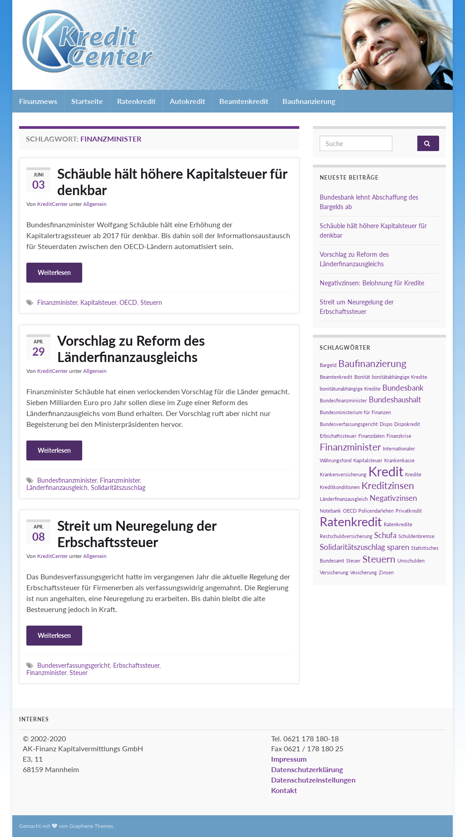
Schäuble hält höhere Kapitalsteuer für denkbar (172, 181)
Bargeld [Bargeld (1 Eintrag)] (328, 365)
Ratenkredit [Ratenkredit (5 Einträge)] (351, 521)
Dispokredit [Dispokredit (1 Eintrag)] (407, 424)
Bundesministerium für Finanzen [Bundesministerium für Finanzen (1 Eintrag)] (355, 412)
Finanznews (38, 101)
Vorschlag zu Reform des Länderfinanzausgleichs (131, 348)
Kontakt (284, 790)
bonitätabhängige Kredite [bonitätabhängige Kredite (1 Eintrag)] (399, 377)
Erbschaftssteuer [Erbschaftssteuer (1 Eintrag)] (338, 436)
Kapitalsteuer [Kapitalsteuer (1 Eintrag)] (367, 460)
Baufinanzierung (308, 101)
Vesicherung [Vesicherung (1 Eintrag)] (363, 572)
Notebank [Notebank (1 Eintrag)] (330, 511)
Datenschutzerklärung (307, 769)
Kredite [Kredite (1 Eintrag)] (413, 474)
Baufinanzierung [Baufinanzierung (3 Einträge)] (372, 363)
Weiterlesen (54, 272)
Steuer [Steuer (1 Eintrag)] (353, 560)
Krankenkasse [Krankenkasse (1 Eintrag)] (399, 460)
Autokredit (187, 101)
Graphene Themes (91, 825)
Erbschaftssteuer (136, 665)
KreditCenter (52, 204)
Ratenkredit (136, 101)
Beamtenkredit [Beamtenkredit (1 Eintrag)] (336, 377)
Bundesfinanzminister (67, 480)
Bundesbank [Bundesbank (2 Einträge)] (403, 387)
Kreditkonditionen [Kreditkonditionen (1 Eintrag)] (340, 487)
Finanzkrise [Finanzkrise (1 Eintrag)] (398, 436)
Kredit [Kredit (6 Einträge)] (385, 471)
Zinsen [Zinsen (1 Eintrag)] (386, 572)
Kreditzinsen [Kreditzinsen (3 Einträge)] (387, 485)
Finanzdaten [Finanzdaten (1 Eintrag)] (371, 436)
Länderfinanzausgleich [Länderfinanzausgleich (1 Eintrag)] (344, 499)
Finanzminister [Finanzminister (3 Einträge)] (350, 446)
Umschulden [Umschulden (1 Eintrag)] (411, 560)
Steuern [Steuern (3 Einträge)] (379, 558)
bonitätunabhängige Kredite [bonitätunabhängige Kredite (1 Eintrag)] (350, 389)
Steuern (151, 302)
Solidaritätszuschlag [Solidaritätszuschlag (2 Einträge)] (352, 547)
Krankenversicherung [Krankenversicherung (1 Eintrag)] (343, 474)
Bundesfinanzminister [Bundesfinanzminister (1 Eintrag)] (343, 400)
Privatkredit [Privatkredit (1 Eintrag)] (409, 511)
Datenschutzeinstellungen (313, 779)
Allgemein (95, 204)
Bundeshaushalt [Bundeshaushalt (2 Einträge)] (395, 399)
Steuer (78, 672)
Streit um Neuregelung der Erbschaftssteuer (136, 533)
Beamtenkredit (243, 101)
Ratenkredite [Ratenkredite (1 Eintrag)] (398, 524)
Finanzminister (57, 302)
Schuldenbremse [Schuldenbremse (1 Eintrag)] (416, 536)
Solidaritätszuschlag (118, 487)
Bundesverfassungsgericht (73, 665)
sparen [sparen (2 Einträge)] (398, 547)
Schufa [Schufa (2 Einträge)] (385, 535)
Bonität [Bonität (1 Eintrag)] (362, 377)
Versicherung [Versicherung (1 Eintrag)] (334, 572)
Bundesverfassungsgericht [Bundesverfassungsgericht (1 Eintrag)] (349, 424)
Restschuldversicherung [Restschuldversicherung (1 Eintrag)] (346, 536)
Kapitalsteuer (98, 302)
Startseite (87, 101)
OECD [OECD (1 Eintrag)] (349, 511)
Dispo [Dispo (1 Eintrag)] (386, 424)
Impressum (289, 758)
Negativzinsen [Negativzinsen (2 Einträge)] (393, 498)
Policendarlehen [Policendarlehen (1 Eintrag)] (376, 511)
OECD (128, 302)
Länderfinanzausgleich (57, 487)
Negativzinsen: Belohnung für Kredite (372, 283)
